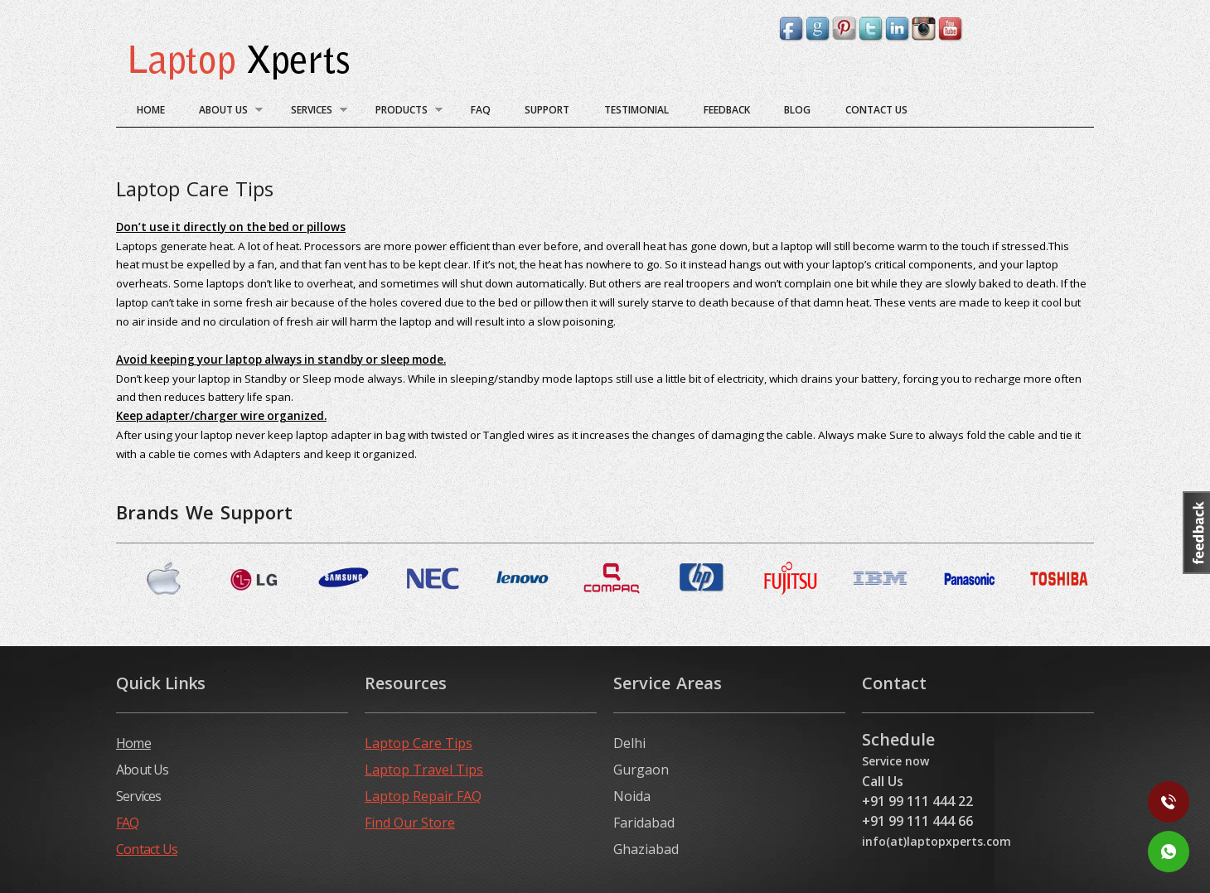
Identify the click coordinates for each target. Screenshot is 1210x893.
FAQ (481, 110)
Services (312, 112)
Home (151, 110)
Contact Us (876, 110)
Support (547, 110)
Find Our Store (410, 822)
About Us (225, 112)
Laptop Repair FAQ (423, 796)
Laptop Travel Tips (424, 769)
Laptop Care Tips (418, 743)
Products (402, 112)
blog (797, 110)
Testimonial (636, 110)
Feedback (727, 110)
